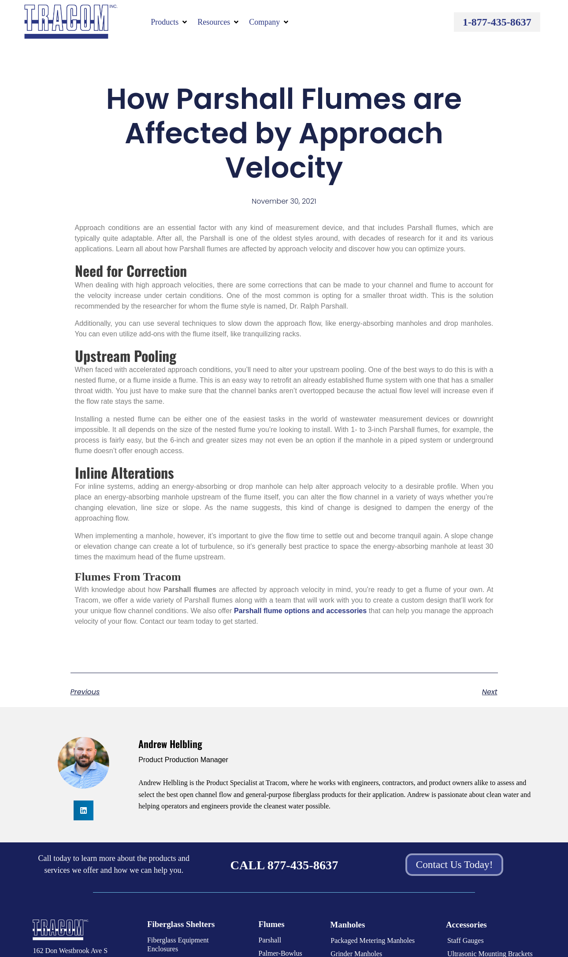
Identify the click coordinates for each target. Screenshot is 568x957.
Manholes (347, 924)
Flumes (272, 924)
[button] (169, 22)
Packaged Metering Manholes (372, 940)
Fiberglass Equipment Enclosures (178, 944)
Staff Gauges (465, 940)
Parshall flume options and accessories (300, 610)
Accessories (466, 924)
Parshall (270, 940)
